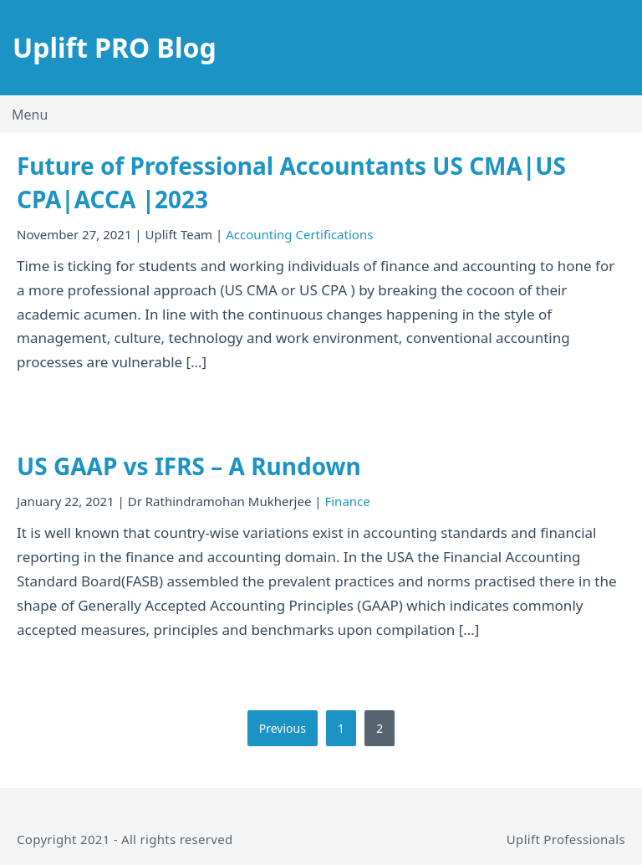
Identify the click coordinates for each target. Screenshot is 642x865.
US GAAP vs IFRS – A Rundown (189, 466)
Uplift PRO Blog (115, 47)
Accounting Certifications (299, 234)
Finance (346, 501)
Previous (282, 728)
